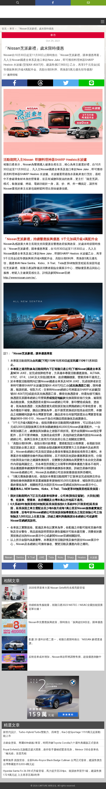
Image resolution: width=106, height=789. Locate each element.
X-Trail (31, 557)
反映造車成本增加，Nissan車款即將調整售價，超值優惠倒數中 (65, 656)
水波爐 (93, 557)
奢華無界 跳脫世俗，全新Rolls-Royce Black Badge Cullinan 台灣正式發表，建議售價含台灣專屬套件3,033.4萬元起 (52, 762)
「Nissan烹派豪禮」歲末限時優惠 (35, 28)
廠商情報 (12, 74)
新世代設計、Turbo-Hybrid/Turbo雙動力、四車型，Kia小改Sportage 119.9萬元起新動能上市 (51, 734)
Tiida (51, 557)
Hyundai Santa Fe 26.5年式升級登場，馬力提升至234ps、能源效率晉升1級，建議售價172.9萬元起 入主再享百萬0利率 (52, 772)
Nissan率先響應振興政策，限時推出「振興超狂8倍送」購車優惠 (66, 622)
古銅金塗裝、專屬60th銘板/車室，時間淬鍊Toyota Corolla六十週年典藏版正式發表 (51, 742)
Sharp (70, 557)
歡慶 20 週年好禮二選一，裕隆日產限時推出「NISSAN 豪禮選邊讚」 (65, 641)
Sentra (20, 557)
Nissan (8, 557)
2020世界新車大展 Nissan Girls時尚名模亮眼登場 (57, 587)
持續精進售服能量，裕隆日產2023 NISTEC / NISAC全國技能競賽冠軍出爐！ (66, 606)
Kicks (60, 557)
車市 (12, 28)
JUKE (41, 557)
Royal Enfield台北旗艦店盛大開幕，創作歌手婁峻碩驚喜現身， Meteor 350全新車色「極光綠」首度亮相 (51, 751)
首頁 (4, 28)
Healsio (82, 557)
